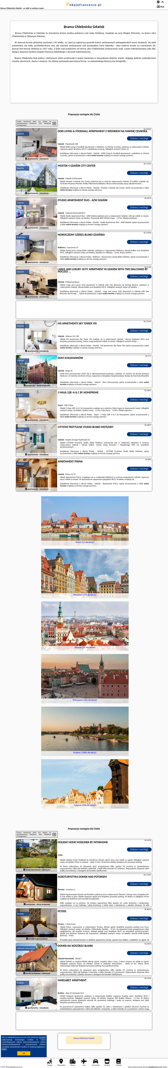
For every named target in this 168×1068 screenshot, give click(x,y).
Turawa (20, 913)
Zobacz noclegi (139, 138)
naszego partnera (126, 155)
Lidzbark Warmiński (26, 948)
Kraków (20, 982)
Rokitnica (21, 237)
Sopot (19, 395)
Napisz (165, 1067)
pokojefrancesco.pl (84, 5)
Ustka (19, 844)
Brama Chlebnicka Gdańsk (84, 1038)
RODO (4, 1049)
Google (42, 1037)
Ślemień (20, 879)
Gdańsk (20, 133)
